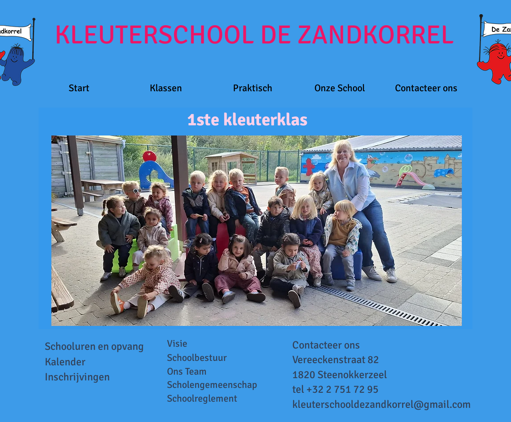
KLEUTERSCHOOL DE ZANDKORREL (254, 35)
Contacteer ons (326, 345)
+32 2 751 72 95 (342, 389)
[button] (166, 88)
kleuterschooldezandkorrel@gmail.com (381, 404)
